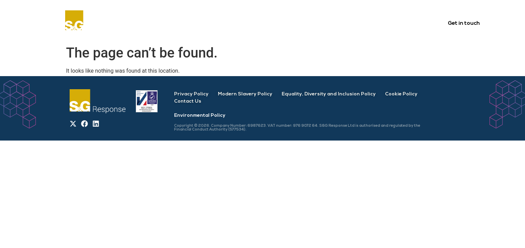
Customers (239, 23)
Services (282, 23)
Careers (359, 23)
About (199, 23)
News (394, 23)
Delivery (321, 23)
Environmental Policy (199, 115)
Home (166, 23)
